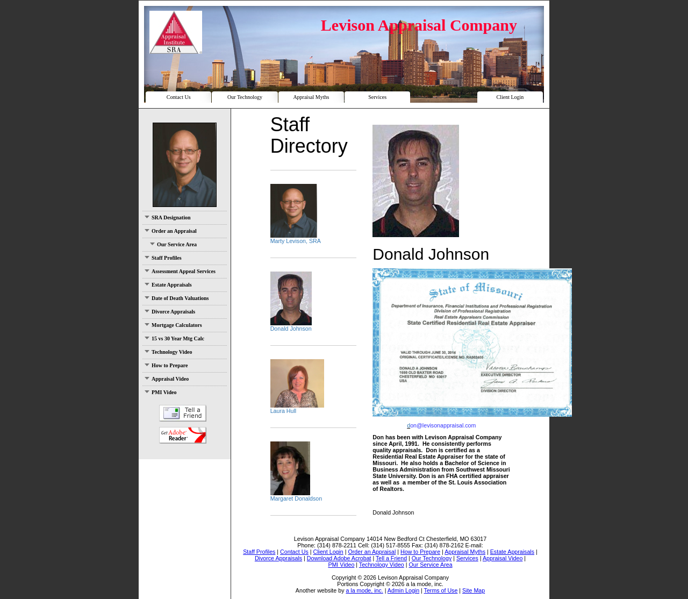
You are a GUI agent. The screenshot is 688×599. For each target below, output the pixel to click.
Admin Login (403, 590)
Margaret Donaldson (296, 498)
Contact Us (179, 97)
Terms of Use (441, 590)
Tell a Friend (182, 413)
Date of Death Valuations (177, 298)
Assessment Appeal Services (180, 271)
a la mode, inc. (364, 590)
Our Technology (244, 97)
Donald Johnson (291, 328)
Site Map (473, 590)
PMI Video (160, 392)
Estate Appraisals (168, 285)
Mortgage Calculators (173, 325)
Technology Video (168, 352)
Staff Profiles (163, 258)
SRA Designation (168, 217)
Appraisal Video (167, 379)
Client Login (510, 97)
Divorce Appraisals (170, 312)
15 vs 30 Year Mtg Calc (174, 338)
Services (377, 97)
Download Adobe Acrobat (182, 435)
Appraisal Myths (311, 97)
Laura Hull (283, 411)
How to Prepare (166, 365)
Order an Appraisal (171, 231)
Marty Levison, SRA (295, 241)
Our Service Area (173, 244)
